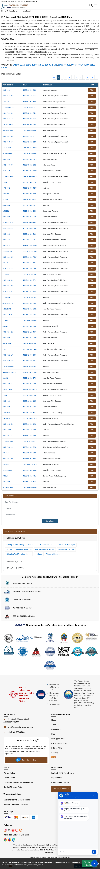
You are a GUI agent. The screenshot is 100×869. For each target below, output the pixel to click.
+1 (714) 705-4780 (16, 732)
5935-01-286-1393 (30, 153)
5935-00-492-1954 (30, 130)
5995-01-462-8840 (30, 303)
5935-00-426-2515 (30, 113)
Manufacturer (14, 11)
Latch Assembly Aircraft (44, 549)
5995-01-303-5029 (30, 286)
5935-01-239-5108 (30, 234)
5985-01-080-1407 (30, 194)
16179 (28, 65)
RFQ (92, 90)
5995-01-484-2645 (30, 315)
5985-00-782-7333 (30, 320)
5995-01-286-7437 (30, 257)
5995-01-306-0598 (30, 269)
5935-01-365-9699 (30, 338)
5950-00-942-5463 (30, 349)
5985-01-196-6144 (30, 482)
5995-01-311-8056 (30, 292)
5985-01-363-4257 (30, 188)
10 (92, 77)
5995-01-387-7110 (30, 389)
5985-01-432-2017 (30, 205)
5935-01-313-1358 (30, 401)
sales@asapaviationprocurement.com (20, 727)
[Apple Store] (6, 840)
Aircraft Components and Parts (19, 549)
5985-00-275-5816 (30, 464)
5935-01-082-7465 (30, 102)
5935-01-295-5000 (30, 245)
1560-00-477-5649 (30, 148)
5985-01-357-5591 (30, 343)
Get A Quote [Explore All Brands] (50, 521)
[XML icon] (53, 757)
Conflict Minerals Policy (13, 787)
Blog (53, 734)
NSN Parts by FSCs (14, 562)
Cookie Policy (9, 778)
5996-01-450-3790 (30, 182)
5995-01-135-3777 (30, 136)
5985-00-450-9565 (30, 487)
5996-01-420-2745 (30, 378)
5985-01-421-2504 (30, 436)
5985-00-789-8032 (30, 453)
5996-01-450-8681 (30, 395)
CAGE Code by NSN (59, 743)
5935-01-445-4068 (30, 90)
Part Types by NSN (59, 739)
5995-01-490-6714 (30, 361)
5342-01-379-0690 (30, 372)
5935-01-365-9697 (30, 217)
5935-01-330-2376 (30, 159)
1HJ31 (54, 65)
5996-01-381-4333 (30, 470)
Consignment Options (60, 782)
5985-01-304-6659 (30, 326)
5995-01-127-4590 (30, 332)
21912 (60, 65)
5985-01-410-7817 (30, 476)
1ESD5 (48, 65)
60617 (80, 65)
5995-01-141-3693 (30, 251)
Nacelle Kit (32, 545)
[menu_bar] (96, 5)
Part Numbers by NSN (15, 568)
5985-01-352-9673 (30, 418)
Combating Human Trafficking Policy (18, 782)
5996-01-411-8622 (30, 309)
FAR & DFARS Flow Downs (62, 773)
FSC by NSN (56, 748)
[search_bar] (91, 5)
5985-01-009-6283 (30, 447)
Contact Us (55, 729)
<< (54, 77)
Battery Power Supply (15, 545)
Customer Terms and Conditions (17, 800)
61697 (86, 65)
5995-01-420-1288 (30, 424)
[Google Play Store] (10, 840)
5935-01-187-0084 (30, 274)
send (94, 852)
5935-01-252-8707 (30, 384)
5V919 (74, 65)
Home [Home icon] (3, 11)
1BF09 (41, 65)
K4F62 (4, 68)
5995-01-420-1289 (30, 142)
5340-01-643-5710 (30, 280)
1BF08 (34, 65)
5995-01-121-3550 (30, 96)
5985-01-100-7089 (30, 430)
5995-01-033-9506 (30, 355)
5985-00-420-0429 (30, 165)
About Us (55, 725)
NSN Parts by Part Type (15, 538)
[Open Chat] (94, 863)
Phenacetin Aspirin (48, 545)
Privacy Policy (9, 773)
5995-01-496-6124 (30, 107)
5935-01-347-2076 (30, 407)
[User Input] (75, 852)
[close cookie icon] (98, 863)
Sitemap (55, 753)
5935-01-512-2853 (30, 240)
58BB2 (67, 65)
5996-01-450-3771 (30, 412)
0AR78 (16, 65)
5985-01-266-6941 (30, 297)
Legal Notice (56, 778)
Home (53, 720)
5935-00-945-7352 (30, 459)
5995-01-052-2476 (30, 176)
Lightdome (38, 554)
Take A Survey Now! (26, 760)
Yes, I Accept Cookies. (89, 863)
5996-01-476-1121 (30, 199)
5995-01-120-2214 (30, 441)
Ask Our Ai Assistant (61, 789)
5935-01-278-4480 (30, 171)
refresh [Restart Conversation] (94, 795)
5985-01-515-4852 (30, 263)
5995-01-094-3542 (30, 222)
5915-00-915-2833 (30, 211)
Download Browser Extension (17, 835)
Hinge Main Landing (66, 549)
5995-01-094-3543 (30, 119)
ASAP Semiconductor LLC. (62, 857)
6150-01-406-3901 (30, 228)
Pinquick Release (53, 554)
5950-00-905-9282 (30, 125)
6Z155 (92, 65)
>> (96, 77)
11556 (22, 65)
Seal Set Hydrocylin (67, 545)
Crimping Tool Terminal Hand (18, 554)
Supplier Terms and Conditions (16, 804)
